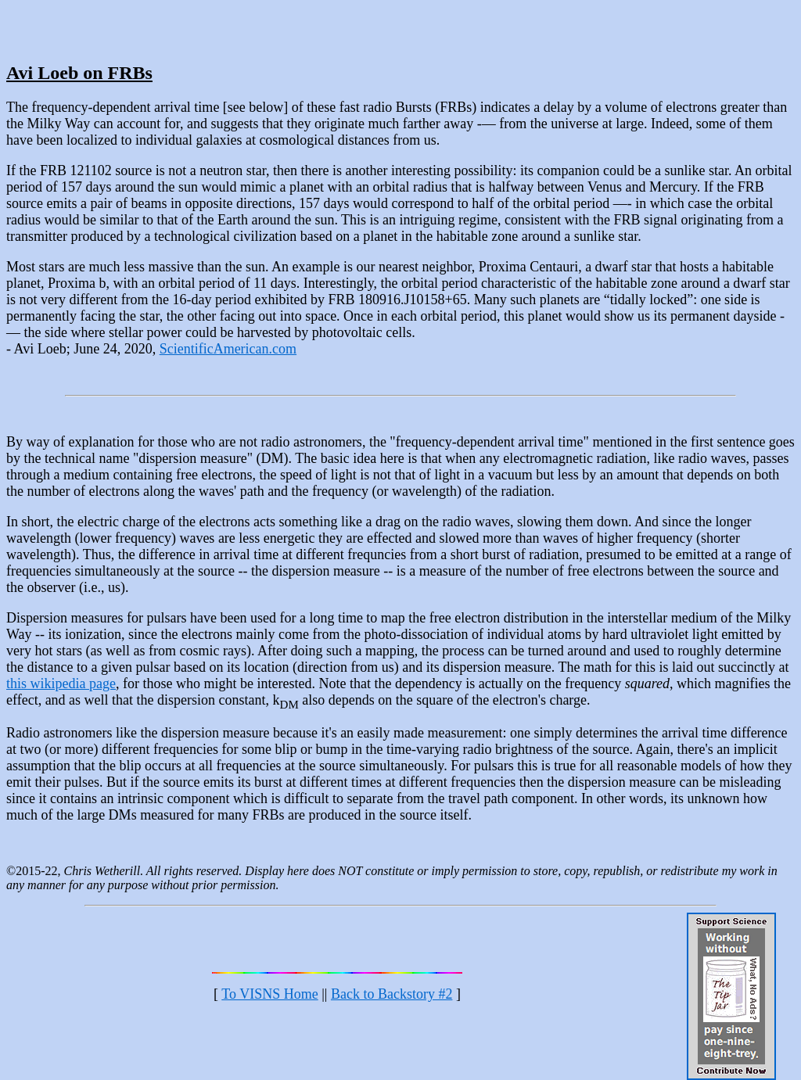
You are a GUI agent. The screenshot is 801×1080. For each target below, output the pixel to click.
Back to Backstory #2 (391, 994)
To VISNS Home (269, 994)
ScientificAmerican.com (228, 349)
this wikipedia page (61, 683)
